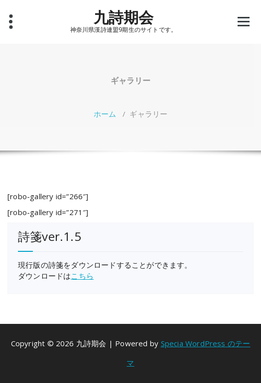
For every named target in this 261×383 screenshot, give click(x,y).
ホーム (105, 114)
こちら (82, 276)
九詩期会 (124, 17)
